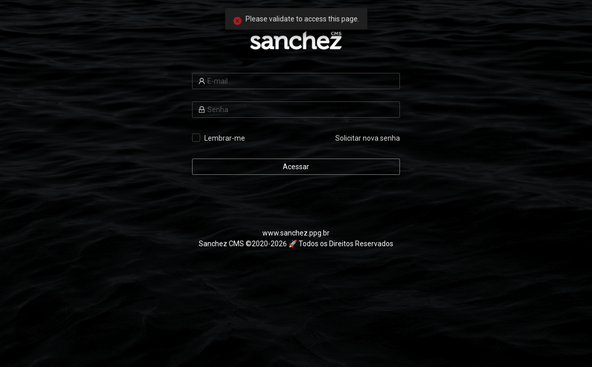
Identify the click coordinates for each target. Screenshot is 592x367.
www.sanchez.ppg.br (296, 233)
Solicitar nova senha (367, 138)
